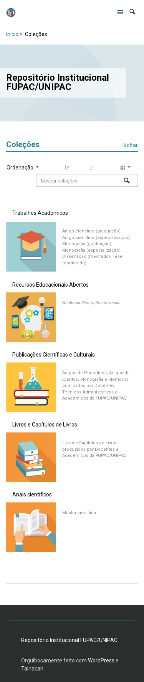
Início (12, 34)
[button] (132, 11)
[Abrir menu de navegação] (120, 12)
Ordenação (21, 167)
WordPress (101, 660)
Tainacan (32, 668)
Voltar (130, 145)
